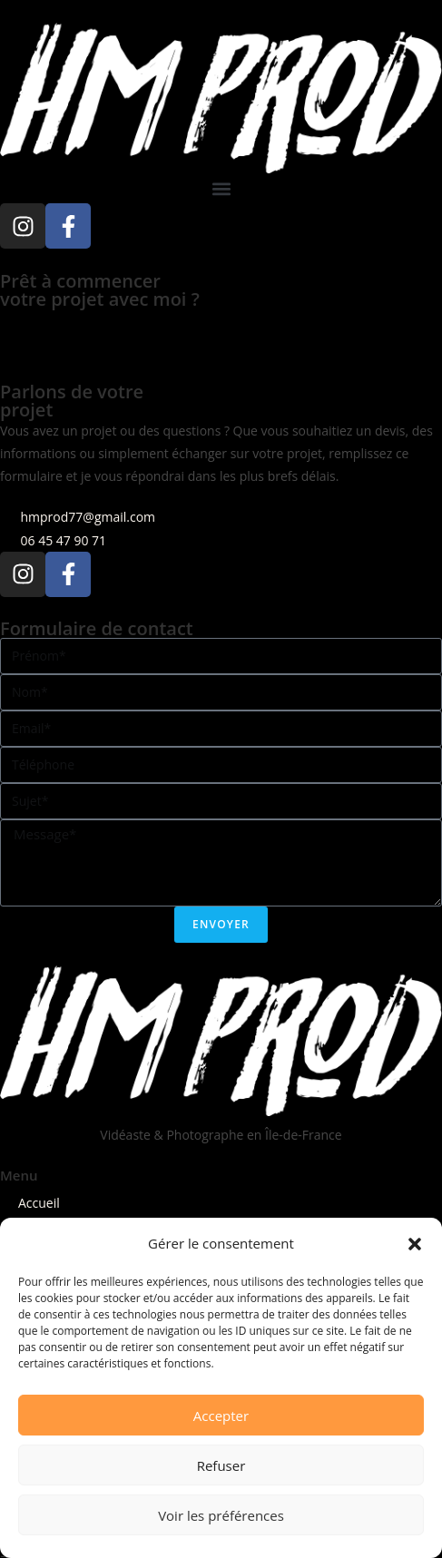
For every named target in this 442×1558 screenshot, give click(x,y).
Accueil (39, 1202)
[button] (415, 1244)
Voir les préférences (221, 1515)
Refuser (221, 1465)
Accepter (221, 1415)
